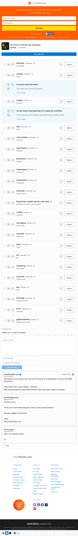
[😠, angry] (41, 330)
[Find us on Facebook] (42, 502)
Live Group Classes (19, 477)
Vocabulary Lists (18, 474)
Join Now (39, 28)
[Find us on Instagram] (34, 506)
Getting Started (55, 469)
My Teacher (16, 483)
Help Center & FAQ (56, 466)
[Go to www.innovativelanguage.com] (39, 520)
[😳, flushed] (28, 330)
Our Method (36, 466)
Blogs (35, 488)
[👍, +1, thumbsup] (74, 330)
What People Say (38, 474)
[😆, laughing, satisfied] (45, 330)
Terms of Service (59, 526)
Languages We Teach (39, 483)
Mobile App (16, 485)
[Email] (19, 360)
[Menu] (3, 3)
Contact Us (54, 489)
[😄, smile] (25, 330)
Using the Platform (56, 479)
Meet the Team (37, 471)
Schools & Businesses (40, 485)
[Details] (69, 64)
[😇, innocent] (58, 330)
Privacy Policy (34, 37)
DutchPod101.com (51, 524)
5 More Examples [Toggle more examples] (21, 93)
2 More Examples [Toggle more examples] (21, 119)
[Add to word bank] (61, 64)
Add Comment (12, 364)
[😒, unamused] (35, 330)
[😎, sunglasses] (38, 330)
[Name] (19, 355)
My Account (54, 476)
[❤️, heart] (71, 330)
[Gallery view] (10, 533)
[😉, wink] (51, 330)
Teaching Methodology (57, 482)
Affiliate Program (38, 491)
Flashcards (16, 471)
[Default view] (6, 533)
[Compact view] (3, 533)
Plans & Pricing (37, 477)
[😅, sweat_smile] (48, 330)
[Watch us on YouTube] (38, 502)
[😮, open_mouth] (64, 330)
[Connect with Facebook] (49, 33)
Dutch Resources (18, 480)
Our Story (36, 469)
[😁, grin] (31, 330)
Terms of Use (27, 37)
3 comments (22, 47)
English (17, 533)
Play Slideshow (39, 54)
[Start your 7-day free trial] (19, 502)
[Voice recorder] (13, 64)
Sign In (9, 332)
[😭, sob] (54, 330)
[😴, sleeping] (61, 330)
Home (15, 466)
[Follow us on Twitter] (34, 502)
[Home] (37, 4)
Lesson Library (17, 469)
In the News (36, 480)
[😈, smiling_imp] (68, 330)
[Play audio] (8, 64)
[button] (75, 3)
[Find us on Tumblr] (46, 502)
